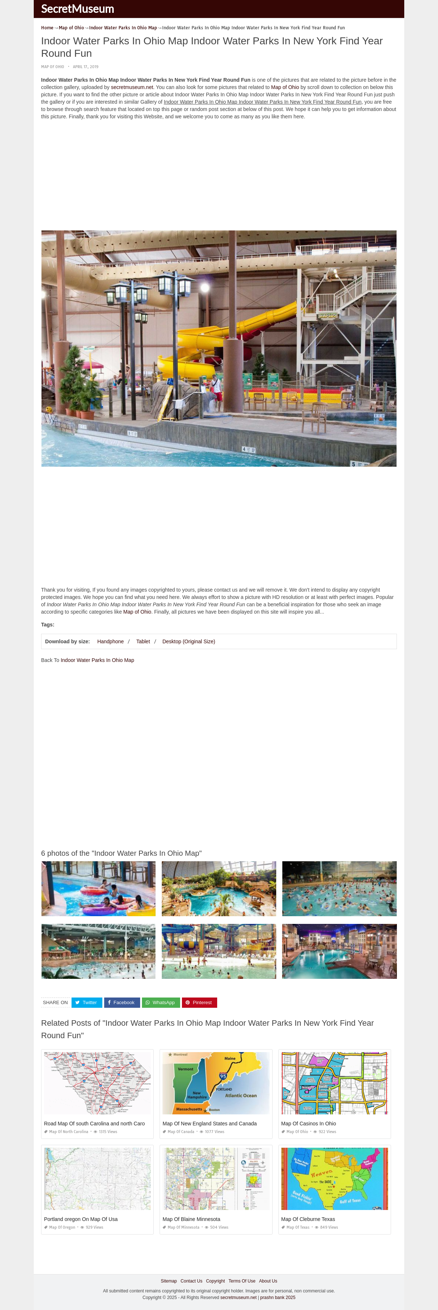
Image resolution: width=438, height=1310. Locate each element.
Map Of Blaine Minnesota (191, 1219)
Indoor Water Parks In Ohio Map (97, 660)
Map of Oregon (59, 1227)
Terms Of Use (242, 1281)
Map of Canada (178, 1131)
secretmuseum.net (132, 87)
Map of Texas (295, 1227)
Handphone (110, 641)
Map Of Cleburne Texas (308, 1219)
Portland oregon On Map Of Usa (81, 1219)
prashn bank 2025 (277, 1297)
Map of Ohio (52, 66)
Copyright (215, 1281)
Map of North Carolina (66, 1131)
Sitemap (169, 1281)
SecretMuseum (77, 8)
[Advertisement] (219, 177)
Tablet (143, 641)
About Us (268, 1281)
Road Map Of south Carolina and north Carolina (98, 1123)
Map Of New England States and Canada (210, 1123)
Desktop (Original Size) (189, 641)
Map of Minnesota (181, 1227)
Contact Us (191, 1281)
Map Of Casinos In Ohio (308, 1123)
